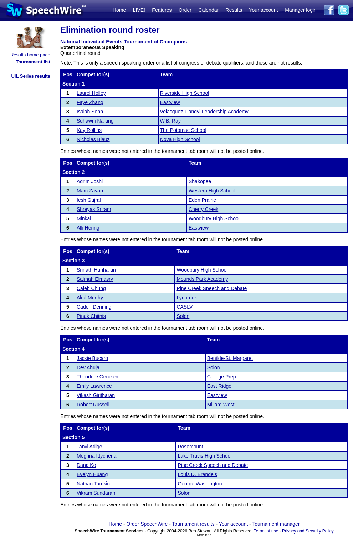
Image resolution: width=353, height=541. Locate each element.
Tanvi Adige (89, 446)
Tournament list (33, 62)
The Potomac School (183, 130)
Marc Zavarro (91, 191)
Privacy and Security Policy (308, 531)
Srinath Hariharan (96, 270)
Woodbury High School (214, 218)
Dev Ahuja (88, 367)
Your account (263, 10)
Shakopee (200, 181)
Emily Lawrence (94, 386)
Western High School (212, 191)
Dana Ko (86, 465)
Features (162, 10)
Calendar (208, 10)
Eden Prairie (202, 200)
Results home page (30, 54)
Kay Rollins (89, 130)
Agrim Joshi (90, 181)
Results (234, 10)
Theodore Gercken (97, 377)
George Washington (200, 483)
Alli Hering (88, 228)
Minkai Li (86, 218)
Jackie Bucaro (92, 358)
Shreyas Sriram (94, 209)
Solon (182, 316)
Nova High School (180, 139)
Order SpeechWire (147, 524)
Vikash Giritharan (96, 395)
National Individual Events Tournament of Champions (123, 42)
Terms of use (266, 531)
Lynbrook (186, 297)
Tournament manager (276, 524)
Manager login (301, 10)
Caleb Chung (91, 288)
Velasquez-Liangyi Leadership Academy (204, 111)
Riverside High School (184, 93)
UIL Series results (30, 76)
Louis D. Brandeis (197, 474)
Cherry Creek (203, 209)
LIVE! (139, 10)
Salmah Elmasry (95, 279)
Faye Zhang (90, 102)
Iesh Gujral (89, 200)
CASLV (184, 307)
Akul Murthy (90, 297)
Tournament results (193, 524)
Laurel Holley (91, 93)
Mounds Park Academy (202, 279)
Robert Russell (93, 404)
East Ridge (219, 386)
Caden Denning (94, 307)
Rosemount (190, 446)
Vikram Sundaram (97, 493)
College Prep (221, 377)
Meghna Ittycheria (96, 456)
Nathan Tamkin (93, 483)
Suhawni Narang (95, 121)
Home (119, 10)
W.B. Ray (170, 121)
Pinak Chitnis (91, 316)
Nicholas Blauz (93, 139)
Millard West (221, 404)
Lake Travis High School (204, 456)
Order (185, 10)
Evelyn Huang (92, 474)
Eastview (170, 102)
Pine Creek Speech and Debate (211, 288)
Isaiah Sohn (90, 111)
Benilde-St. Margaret (230, 358)
